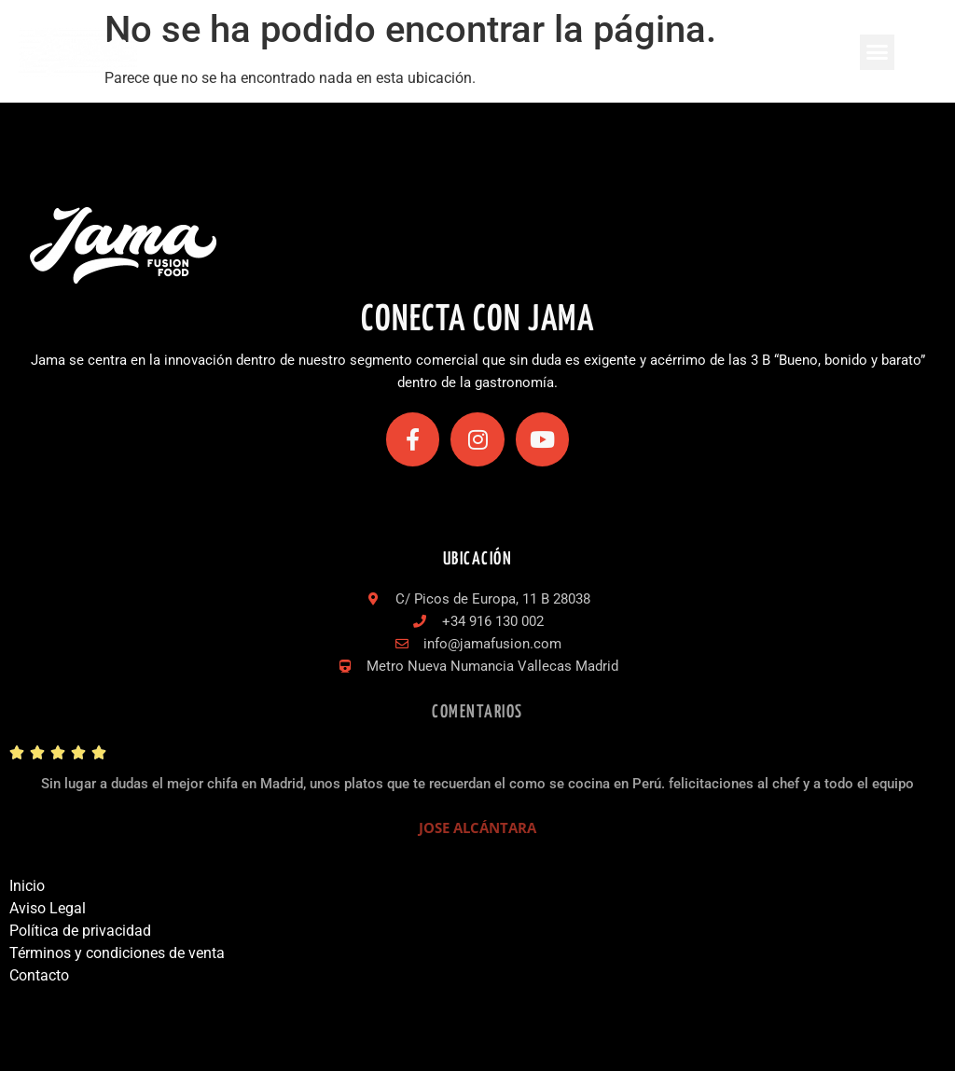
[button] (877, 52)
